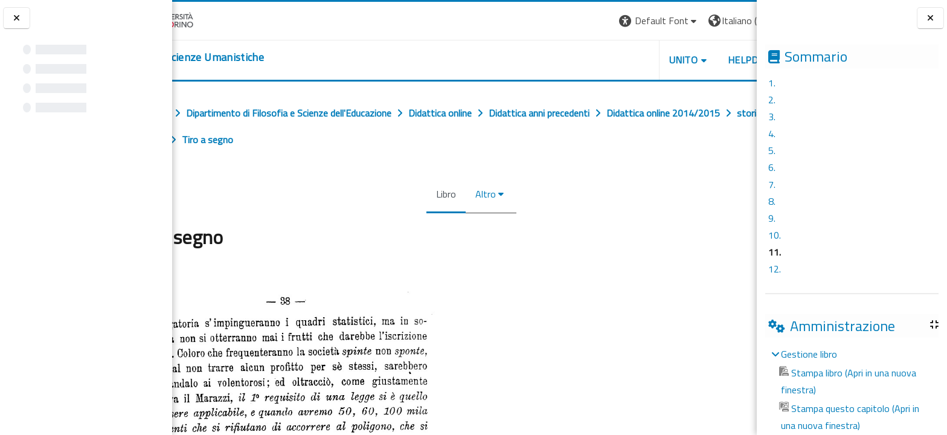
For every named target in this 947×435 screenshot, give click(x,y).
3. (771, 116)
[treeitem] (851, 390)
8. (771, 201)
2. (771, 99)
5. (771, 150)
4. (771, 133)
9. (771, 218)
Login (736, 20)
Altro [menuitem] (479, 194)
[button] (591, 20)
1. (771, 83)
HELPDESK (684, 60)
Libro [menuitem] (439, 194)
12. (774, 269)
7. (771, 184)
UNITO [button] (615, 60)
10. (774, 235)
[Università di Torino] (210, 19)
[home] (246, 57)
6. (771, 167)
